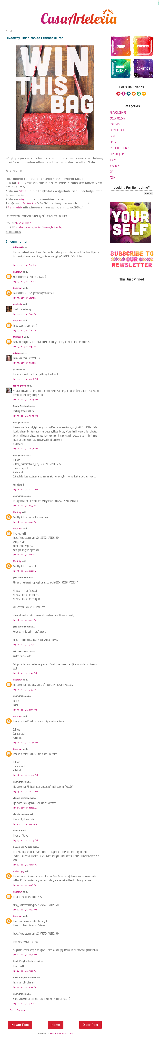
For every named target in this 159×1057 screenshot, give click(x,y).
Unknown (17, 272)
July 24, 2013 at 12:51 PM (25, 864)
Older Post (90, 1025)
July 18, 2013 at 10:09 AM (25, 399)
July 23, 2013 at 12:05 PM (25, 840)
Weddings (114, 165)
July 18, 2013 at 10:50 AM (25, 448)
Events (113, 136)
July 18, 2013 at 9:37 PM (25, 689)
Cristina (16, 353)
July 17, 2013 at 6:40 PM (25, 314)
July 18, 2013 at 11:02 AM (25, 489)
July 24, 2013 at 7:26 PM (24, 1003)
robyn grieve (19, 386)
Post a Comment (18, 1010)
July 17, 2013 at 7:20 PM (24, 363)
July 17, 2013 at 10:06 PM (25, 379)
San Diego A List (30, 203)
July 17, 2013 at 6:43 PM (25, 346)
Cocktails (115, 124)
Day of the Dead (117, 130)
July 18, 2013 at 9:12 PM (24, 554)
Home (55, 1025)
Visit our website (15, 207)
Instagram (23, 199)
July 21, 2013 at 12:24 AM (25, 808)
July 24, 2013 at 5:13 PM (25, 987)
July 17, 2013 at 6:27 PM (24, 298)
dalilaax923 (18, 871)
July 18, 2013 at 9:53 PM (25, 710)
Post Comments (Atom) (61, 1033)
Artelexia (17, 304)
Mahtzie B (18, 337)
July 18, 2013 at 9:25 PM (25, 620)
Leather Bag (56, 227)
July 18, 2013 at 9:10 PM (25, 522)
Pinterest (22, 191)
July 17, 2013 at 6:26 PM (24, 281)
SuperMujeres (117, 154)
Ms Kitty (17, 512)
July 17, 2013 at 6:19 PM (24, 265)
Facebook (20, 182)
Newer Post (20, 1025)
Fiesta (113, 142)
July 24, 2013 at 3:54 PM (25, 909)
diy (111, 171)
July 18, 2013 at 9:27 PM (24, 644)
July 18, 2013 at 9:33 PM (25, 673)
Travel (113, 160)
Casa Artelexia (117, 118)
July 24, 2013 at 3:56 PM (25, 954)
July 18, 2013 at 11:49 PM (25, 775)
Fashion (37, 227)
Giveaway (46, 227)
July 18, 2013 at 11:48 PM (25, 742)
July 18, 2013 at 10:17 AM (25, 416)
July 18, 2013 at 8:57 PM (25, 505)
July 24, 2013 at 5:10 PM (25, 971)
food (112, 177)
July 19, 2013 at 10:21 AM (25, 791)
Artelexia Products (24, 227)
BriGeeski (18, 247)
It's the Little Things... (120, 148)
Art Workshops (118, 112)
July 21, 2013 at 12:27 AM (25, 824)
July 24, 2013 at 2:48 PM (25, 885)
